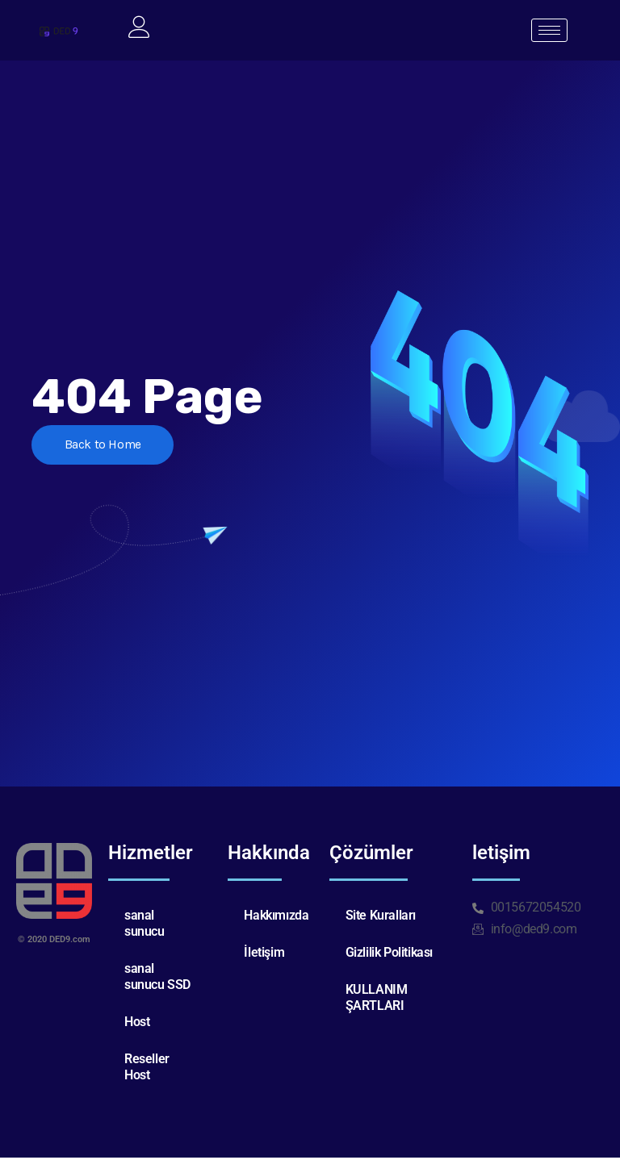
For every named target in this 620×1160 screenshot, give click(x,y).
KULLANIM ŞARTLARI (377, 1000)
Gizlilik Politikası (389, 954)
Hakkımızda (276, 917)
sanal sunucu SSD (157, 979)
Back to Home (106, 448)
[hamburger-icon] (549, 32)
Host (136, 1024)
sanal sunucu (144, 925)
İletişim (264, 954)
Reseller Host (147, 1069)
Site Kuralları (381, 917)
